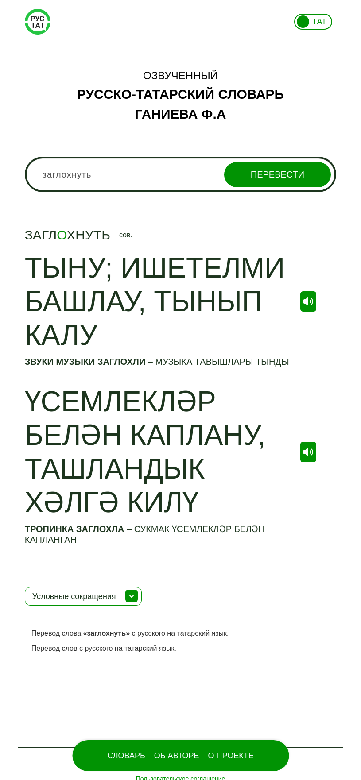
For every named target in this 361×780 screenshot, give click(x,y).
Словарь (126, 755)
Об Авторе (176, 755)
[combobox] (181, 174)
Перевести (277, 174)
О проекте (231, 755)
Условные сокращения (74, 596)
